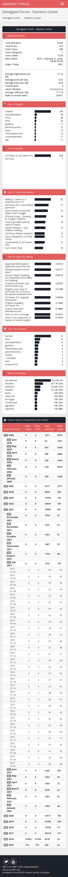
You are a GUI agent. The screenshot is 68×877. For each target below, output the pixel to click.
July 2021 (11, 564)
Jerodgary (10, 399)
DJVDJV (8, 354)
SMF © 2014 (18, 867)
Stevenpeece (56, 89)
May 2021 (11, 777)
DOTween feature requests (19, 233)
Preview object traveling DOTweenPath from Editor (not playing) (18, 278)
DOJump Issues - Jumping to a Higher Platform (18, 217)
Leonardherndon (13, 136)
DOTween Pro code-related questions (19, 206)
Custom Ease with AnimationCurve (14, 310)
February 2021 (12, 800)
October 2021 (11, 538)
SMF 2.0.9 (6, 867)
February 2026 (12, 470)
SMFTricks (16, 869)
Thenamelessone (14, 133)
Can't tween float (13, 247)
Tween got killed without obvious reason (17, 223)
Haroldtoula (11, 380)
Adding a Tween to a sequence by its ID (15, 200)
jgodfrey (9, 123)
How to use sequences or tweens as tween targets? (18, 319)
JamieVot (9, 386)
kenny (8, 392)
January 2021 (11, 809)
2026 (11, 435)
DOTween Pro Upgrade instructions (17, 298)
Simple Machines (31, 867)
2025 (11, 486)
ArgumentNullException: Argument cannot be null (17, 265)
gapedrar (9, 405)
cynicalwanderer (13, 114)
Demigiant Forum (15, 4)
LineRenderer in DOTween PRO (18, 243)
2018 (11, 827)
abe (7, 139)
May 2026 (11, 448)
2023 (11, 497)
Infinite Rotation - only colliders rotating (16, 229)
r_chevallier (10, 358)
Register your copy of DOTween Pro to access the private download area (18, 292)
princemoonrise (13, 127)
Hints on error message (17, 314)
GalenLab (10, 396)
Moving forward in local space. (17, 271)
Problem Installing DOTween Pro (14, 304)
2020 (11, 815)
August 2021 (11, 557)
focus (8, 117)
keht (7, 361)
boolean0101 (11, 364)
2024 (11, 491)
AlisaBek (9, 383)
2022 (11, 503)
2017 (11, 833)
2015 (11, 844)
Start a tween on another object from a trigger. (18, 212)
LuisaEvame (11, 402)
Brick (7, 120)
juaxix (8, 130)
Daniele (9, 111)
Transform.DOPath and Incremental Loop (17, 284)
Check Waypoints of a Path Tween (18, 238)
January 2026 (11, 480)
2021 (11, 509)
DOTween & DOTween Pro (19, 155)
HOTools (9, 158)
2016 (11, 839)
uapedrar (9, 408)
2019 (11, 821)
